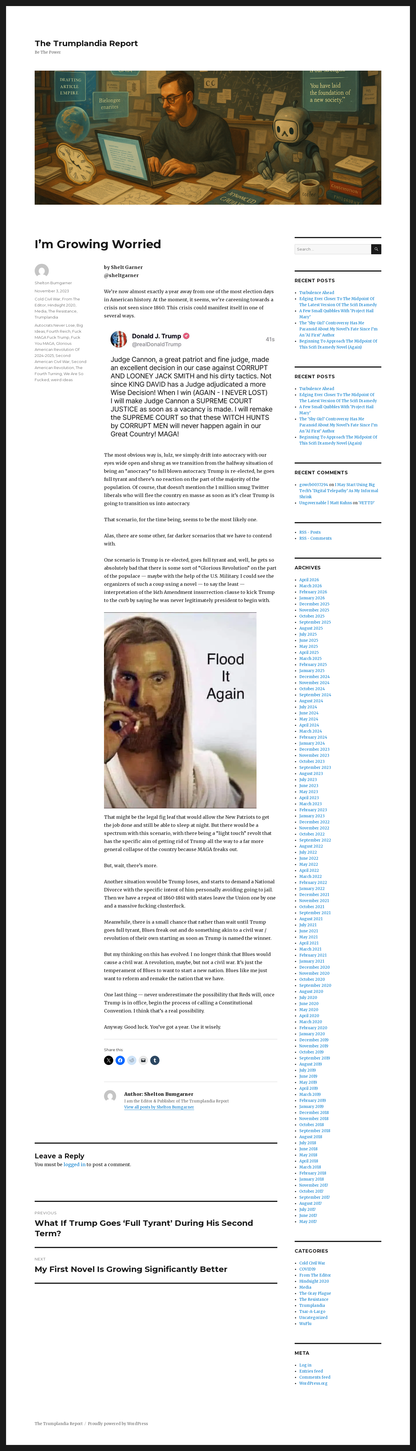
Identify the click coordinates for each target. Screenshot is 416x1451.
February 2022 (313, 882)
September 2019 (314, 1058)
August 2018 (310, 1136)
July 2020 (308, 997)
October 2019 (311, 1052)
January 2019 (311, 1106)
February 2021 (312, 955)
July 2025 (308, 634)
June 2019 (308, 1076)
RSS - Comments (315, 538)
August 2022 (311, 846)
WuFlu (305, 1323)
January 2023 (312, 816)
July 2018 (307, 1143)
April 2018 (308, 1161)
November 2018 (313, 1118)
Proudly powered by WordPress (118, 1423)
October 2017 (311, 1191)
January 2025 (311, 670)
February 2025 (313, 664)
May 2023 (308, 791)
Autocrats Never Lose (55, 325)
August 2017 (310, 1203)
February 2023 (313, 810)
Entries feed (311, 1371)
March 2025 (310, 658)
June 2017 (308, 1215)
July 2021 (307, 925)
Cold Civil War (47, 299)
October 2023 (312, 761)
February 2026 (313, 592)
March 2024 (310, 731)
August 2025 (311, 628)
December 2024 (314, 676)
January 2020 (312, 1034)
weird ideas (62, 379)
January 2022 (312, 888)
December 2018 (314, 1112)
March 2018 (310, 1167)
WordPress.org (313, 1383)
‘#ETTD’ (366, 502)
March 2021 (310, 949)
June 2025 (308, 640)
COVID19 (307, 1269)
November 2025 (314, 610)
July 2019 (307, 1070)
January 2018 (311, 1179)
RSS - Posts (310, 532)
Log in (305, 1365)
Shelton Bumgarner (53, 283)
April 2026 (309, 579)
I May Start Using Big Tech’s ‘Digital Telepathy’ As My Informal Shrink (338, 490)
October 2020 (312, 979)
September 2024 (315, 694)
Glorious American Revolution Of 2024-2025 (57, 349)
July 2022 (308, 852)
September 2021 (314, 912)
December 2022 (314, 822)
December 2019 (313, 1040)
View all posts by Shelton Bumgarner (159, 1107)
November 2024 (314, 682)
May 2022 (308, 864)
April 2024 (309, 725)
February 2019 (312, 1100)
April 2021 (308, 943)
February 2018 (312, 1173)
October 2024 (312, 688)
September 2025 (315, 622)
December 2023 (314, 749)
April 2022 (309, 870)
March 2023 (310, 803)
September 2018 (314, 1130)
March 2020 (310, 1021)
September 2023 (315, 767)
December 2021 (314, 894)
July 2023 (308, 779)
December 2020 (314, 967)
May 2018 (308, 1155)
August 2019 (310, 1064)
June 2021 (308, 931)
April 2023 (309, 797)
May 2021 (308, 937)
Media (41, 311)
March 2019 (310, 1094)
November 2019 (313, 1046)
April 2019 (308, 1088)
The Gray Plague (315, 1293)
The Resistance (62, 311)
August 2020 (311, 991)
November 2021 (314, 900)
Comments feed (314, 1377)
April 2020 (309, 1015)
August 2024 (311, 701)
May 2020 (308, 1009)
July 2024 (308, 707)
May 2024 (308, 719)
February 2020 (313, 1027)
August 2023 (311, 773)
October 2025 (311, 616)
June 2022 (308, 858)
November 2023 (314, 755)
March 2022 (310, 876)
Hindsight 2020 (61, 305)
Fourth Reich (58, 331)
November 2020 (314, 973)
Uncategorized (313, 1317)
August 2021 (310, 918)
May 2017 (308, 1221)
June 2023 (308, 785)
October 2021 (311, 906)
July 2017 (307, 1209)
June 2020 (309, 1003)
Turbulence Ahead (316, 292)
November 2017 (313, 1185)
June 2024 (309, 713)
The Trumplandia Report (86, 43)
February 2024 (313, 737)
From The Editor (315, 1275)
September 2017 (314, 1197)
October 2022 (312, 834)
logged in (75, 1164)
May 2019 (308, 1082)
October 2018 (311, 1124)
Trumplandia (46, 317)
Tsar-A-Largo (312, 1311)
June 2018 (308, 1149)
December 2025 (314, 604)
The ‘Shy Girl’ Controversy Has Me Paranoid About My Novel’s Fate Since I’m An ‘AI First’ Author (338, 329)
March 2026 (310, 586)
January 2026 (312, 598)
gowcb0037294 (313, 484)
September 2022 (315, 840)
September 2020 (315, 985)
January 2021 (311, 961)
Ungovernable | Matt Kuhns (325, 502)
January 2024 (312, 743)
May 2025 (308, 646)
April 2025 (309, 652)
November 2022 (314, 828)
